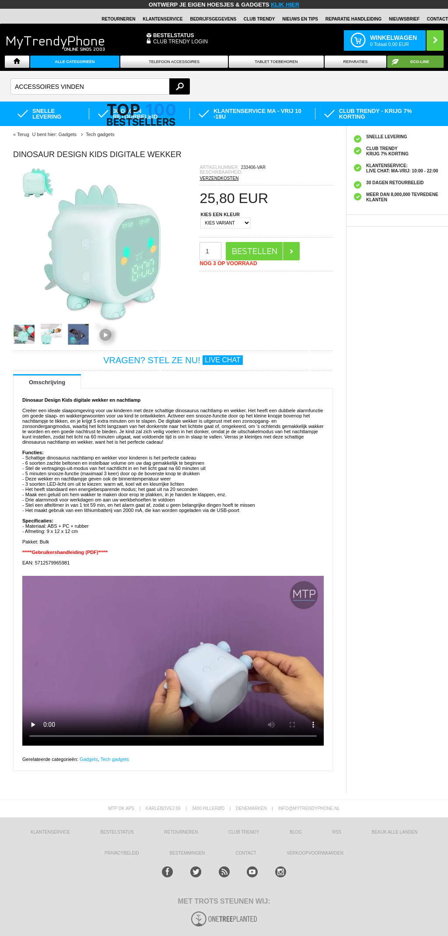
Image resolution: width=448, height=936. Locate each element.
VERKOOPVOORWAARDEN (315, 853)
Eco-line (419, 62)
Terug (23, 134)
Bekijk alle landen (395, 832)
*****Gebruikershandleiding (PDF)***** (65, 552)
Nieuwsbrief (404, 19)
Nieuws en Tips (300, 19)
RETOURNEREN (118, 19)
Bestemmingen (187, 853)
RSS (336, 832)
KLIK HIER (285, 4)
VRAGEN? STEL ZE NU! (173, 360)
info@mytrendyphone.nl (309, 808)
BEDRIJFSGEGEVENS (213, 19)
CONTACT (245, 853)
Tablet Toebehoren (276, 62)
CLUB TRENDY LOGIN (180, 42)
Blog (296, 832)
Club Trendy (259, 19)
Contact (437, 19)
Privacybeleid (122, 853)
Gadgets (89, 759)
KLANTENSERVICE (163, 19)
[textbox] (100, 86)
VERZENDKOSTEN (219, 178)
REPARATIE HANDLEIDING (354, 19)
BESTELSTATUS (173, 35)
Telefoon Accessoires (174, 62)
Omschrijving (47, 382)
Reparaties (355, 62)
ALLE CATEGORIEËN (74, 62)
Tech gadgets (114, 759)
